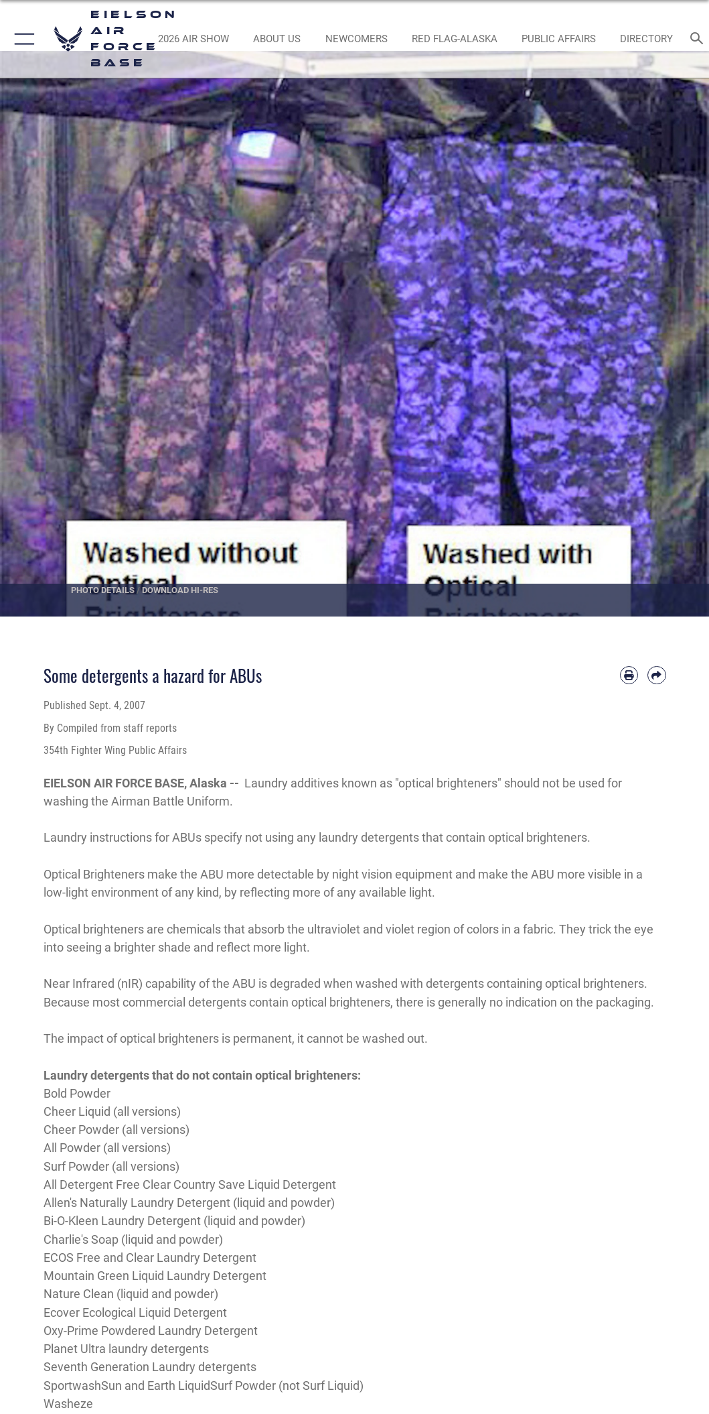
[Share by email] (656, 675)
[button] (22, 39)
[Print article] (629, 675)
